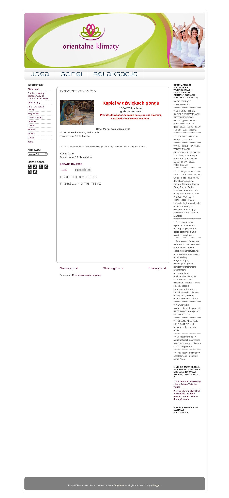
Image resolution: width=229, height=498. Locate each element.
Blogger (156, 485)
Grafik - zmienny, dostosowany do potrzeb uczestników (38, 96)
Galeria (31, 125)
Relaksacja (115, 74)
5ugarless (119, 485)
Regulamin (33, 113)
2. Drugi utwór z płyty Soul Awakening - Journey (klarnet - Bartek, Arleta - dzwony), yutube (187, 395)
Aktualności (33, 89)
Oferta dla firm (35, 117)
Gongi (71, 74)
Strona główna (113, 268)
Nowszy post (69, 268)
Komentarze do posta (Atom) (86, 275)
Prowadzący (34, 102)
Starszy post (157, 268)
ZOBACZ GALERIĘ (71, 164)
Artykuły (32, 121)
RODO (31, 133)
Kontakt (32, 129)
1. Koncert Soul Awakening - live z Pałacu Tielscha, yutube (187, 384)
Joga (40, 74)
